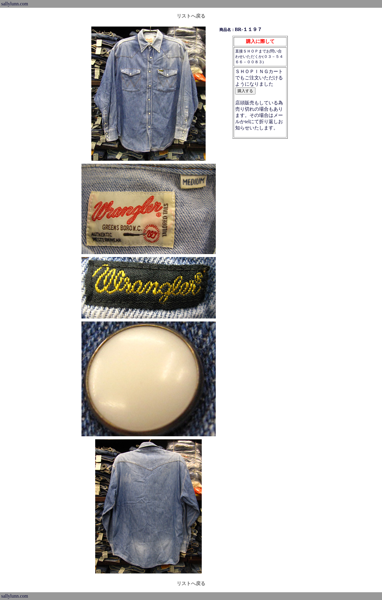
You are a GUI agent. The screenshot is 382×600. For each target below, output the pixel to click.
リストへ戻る (191, 15)
